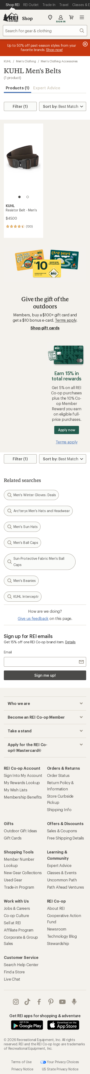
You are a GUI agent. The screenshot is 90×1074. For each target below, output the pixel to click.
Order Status (58, 775)
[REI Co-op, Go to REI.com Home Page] (10, 17)
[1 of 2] (19, 197)
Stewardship (58, 943)
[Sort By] (62, 106)
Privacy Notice (22, 1069)
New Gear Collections (23, 872)
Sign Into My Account (23, 775)
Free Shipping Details (65, 838)
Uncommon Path (62, 880)
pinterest (51, 1002)
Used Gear (13, 880)
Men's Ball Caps (22, 543)
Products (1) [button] (17, 87)
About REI (56, 908)
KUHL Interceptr (23, 596)
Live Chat (12, 979)
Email (8, 652)
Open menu (82, 17)
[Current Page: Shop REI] (12, 5)
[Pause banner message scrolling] (84, 44)
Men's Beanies (21, 581)
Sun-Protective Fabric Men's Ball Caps (36, 561)
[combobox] (45, 30)
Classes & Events (62, 872)
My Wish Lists (15, 790)
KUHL (7, 61)
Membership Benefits (23, 797)
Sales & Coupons (62, 830)
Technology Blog (62, 936)
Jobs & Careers (17, 908)
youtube (62, 1002)
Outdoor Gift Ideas (20, 830)
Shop (27, 18)
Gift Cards (12, 838)
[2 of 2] (28, 197)
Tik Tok (27, 1002)
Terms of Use (21, 1062)
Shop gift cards (45, 327)
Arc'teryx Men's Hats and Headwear (38, 511)
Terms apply (65, 320)
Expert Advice (46, 87)
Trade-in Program (19, 887)
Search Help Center (21, 964)
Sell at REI (12, 922)
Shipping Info (59, 809)
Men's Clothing (26, 61)
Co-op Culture (16, 915)
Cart (71, 17)
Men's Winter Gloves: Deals (31, 495)
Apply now (66, 430)
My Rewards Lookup (22, 782)
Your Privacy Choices (59, 1062)
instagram (16, 1002)
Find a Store (14, 972)
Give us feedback (33, 618)
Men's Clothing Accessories (59, 61)
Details (70, 642)
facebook (39, 1002)
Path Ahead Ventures (65, 887)
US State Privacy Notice (60, 1069)
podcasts (74, 1002)
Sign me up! (44, 675)
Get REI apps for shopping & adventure (45, 1015)
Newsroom (56, 929)
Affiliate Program (18, 930)
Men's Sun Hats (22, 527)
